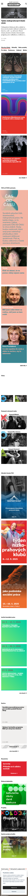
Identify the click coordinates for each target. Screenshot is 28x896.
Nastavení (14, 891)
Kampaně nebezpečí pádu (9, 411)
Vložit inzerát (14, 747)
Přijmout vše (14, 887)
